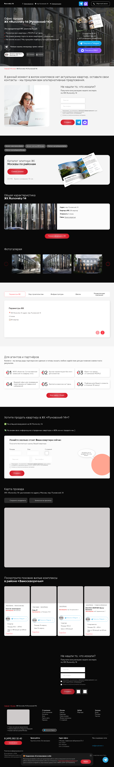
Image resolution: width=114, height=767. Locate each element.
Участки (97, 716)
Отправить (67, 122)
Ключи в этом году (19, 605)
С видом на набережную (101, 605)
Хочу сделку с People (57, 395)
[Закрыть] (91, 755)
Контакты (45, 714)
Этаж (28, 449)
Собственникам (47, 712)
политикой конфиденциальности (86, 110)
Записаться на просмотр (41, 500)
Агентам (39, 54)
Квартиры (63, 714)
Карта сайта (45, 718)
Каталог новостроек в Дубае (14, 146)
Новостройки (64, 716)
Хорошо (85, 761)
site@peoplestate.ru (98, 745)
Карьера (44, 720)
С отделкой (48, 449)
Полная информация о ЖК (57, 236)
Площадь (12, 449)
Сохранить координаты (16, 500)
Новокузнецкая (55, 4)
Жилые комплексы (65, 718)
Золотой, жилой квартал (13, 609)
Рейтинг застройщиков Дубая (57, 146)
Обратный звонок (100, 4)
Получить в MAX (89, 50)
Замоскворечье (27, 4)
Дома (96, 712)
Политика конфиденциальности (13, 751)
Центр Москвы (44, 607)
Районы (62, 712)
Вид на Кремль (9, 605)
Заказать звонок (13, 742)
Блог (43, 716)
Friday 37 (34, 610)
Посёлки (97, 714)
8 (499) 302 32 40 (13, 738)
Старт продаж (36, 607)
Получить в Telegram (89, 43)
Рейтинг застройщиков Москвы (15, 150)
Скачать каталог (17, 172)
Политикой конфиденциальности (67, 760)
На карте (30, 54)
